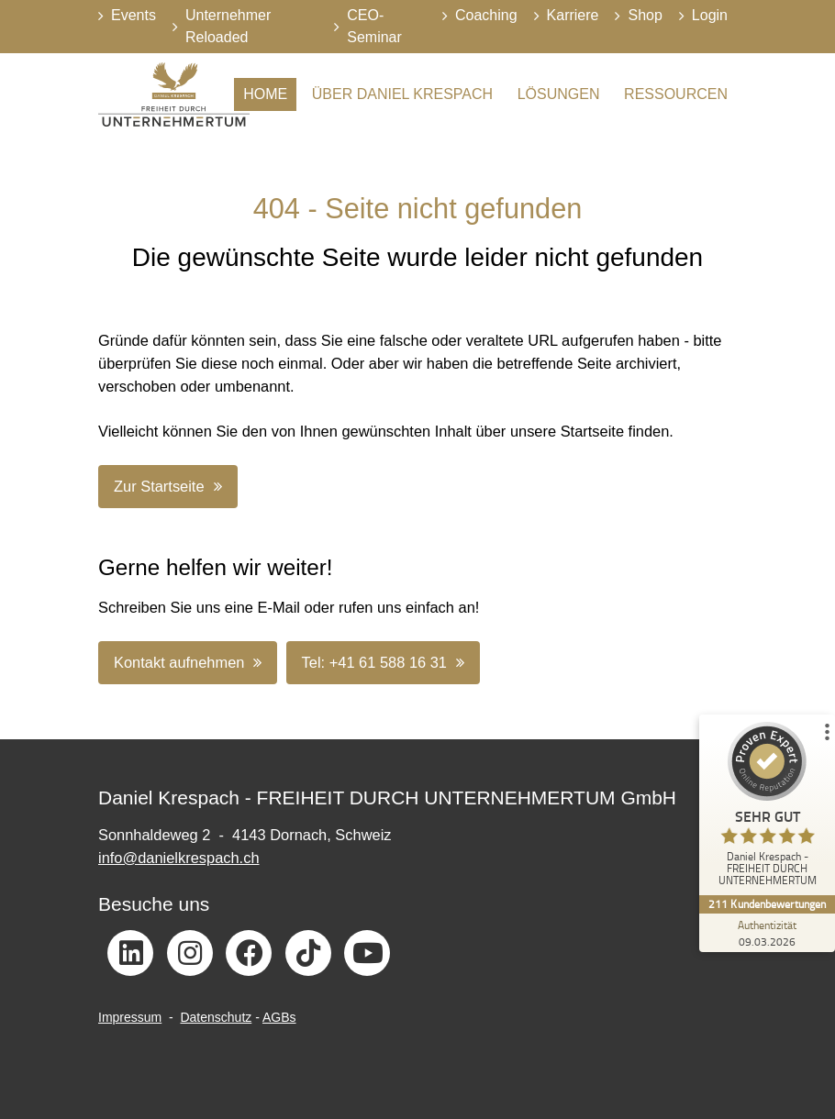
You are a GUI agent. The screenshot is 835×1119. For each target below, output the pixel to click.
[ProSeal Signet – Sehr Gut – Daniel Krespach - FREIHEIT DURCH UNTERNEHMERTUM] (766, 808)
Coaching (486, 15)
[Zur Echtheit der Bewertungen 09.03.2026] (766, 933)
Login (710, 15)
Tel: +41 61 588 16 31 (374, 662)
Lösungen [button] (559, 94)
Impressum (129, 1017)
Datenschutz (215, 1017)
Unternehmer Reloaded (228, 26)
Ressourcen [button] (676, 94)
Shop (645, 15)
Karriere (573, 15)
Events (133, 15)
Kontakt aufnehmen (179, 662)
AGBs (279, 1017)
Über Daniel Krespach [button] (402, 94)
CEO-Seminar (374, 26)
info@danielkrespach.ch (179, 857)
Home (265, 94)
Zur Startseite (159, 486)
